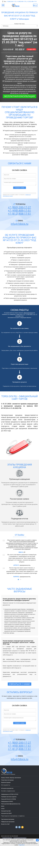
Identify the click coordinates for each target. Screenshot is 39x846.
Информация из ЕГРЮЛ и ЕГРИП (9, 794)
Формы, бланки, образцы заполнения (11, 777)
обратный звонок (28, 313)
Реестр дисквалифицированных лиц (10, 804)
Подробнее (22, 845)
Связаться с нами (19, 684)
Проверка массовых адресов (8, 796)
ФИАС (2, 806)
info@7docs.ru (19, 223)
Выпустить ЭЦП (5, 824)
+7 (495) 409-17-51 (21, 1)
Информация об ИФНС (7, 801)
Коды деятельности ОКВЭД (8, 799)
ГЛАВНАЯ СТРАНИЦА (7, 838)
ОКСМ (2, 808)
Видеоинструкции (6, 782)
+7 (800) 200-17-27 (11, 1)
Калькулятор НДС (6, 811)
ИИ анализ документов (7, 788)
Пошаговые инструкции (7, 780)
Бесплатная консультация (19, 96)
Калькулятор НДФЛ (6, 813)
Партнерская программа (7, 819)
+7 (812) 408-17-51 (32, 1)
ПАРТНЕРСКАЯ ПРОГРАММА (20, 838)
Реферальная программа (7, 821)
